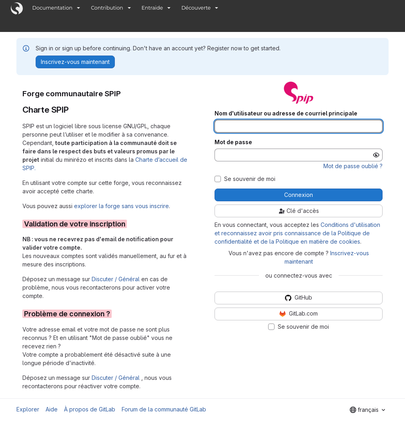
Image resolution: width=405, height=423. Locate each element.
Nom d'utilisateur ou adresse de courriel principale (286, 113)
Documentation (52, 8)
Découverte (196, 8)
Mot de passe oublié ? (353, 166)
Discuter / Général (116, 279)
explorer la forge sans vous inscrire (121, 206)
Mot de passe (233, 142)
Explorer (27, 409)
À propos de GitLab (89, 409)
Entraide (152, 8)
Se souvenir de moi (249, 179)
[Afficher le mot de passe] (376, 155)
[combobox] (367, 410)
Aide (52, 409)
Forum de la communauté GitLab (164, 409)
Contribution (107, 8)
